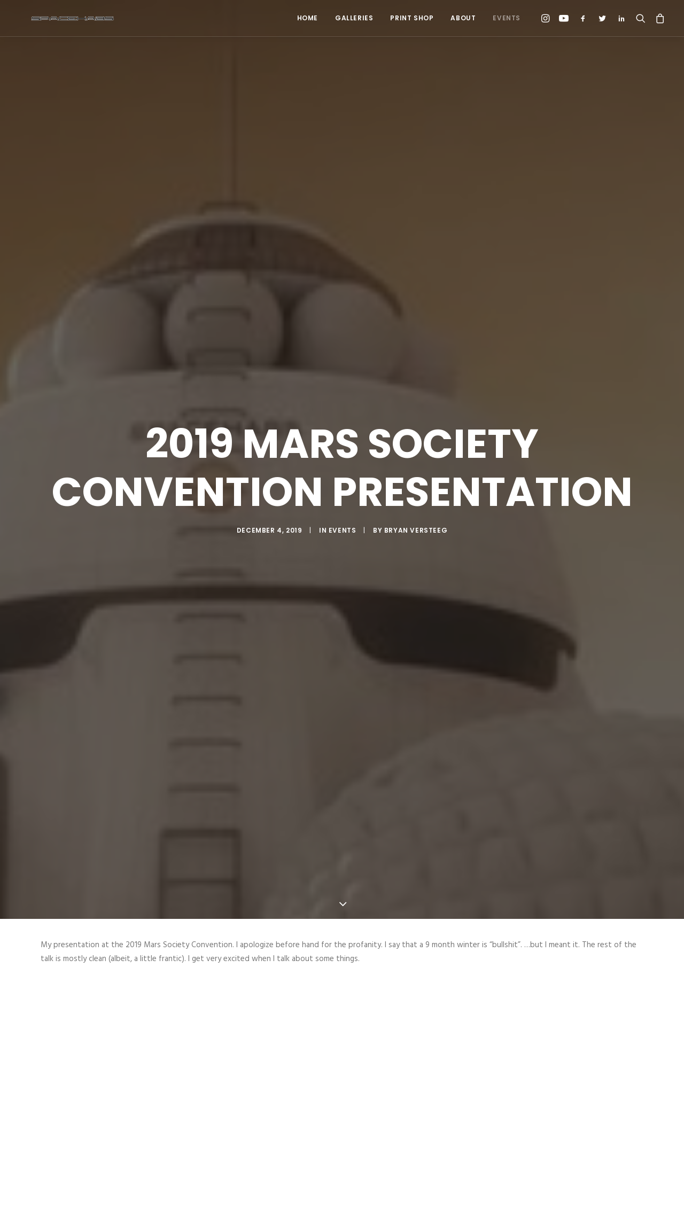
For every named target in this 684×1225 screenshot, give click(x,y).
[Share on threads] (314, 1205)
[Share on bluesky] (369, 1205)
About (463, 17)
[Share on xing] (383, 1205)
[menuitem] (307, 18)
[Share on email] (397, 1205)
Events (506, 17)
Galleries (354, 17)
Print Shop (411, 17)
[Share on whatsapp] (355, 1205)
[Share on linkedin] (342, 1205)
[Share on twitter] (300, 1205)
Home (307, 17)
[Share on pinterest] (328, 1205)
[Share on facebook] (286, 1205)
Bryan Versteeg (415, 463)
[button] (547, 18)
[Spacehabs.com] (61, 18)
